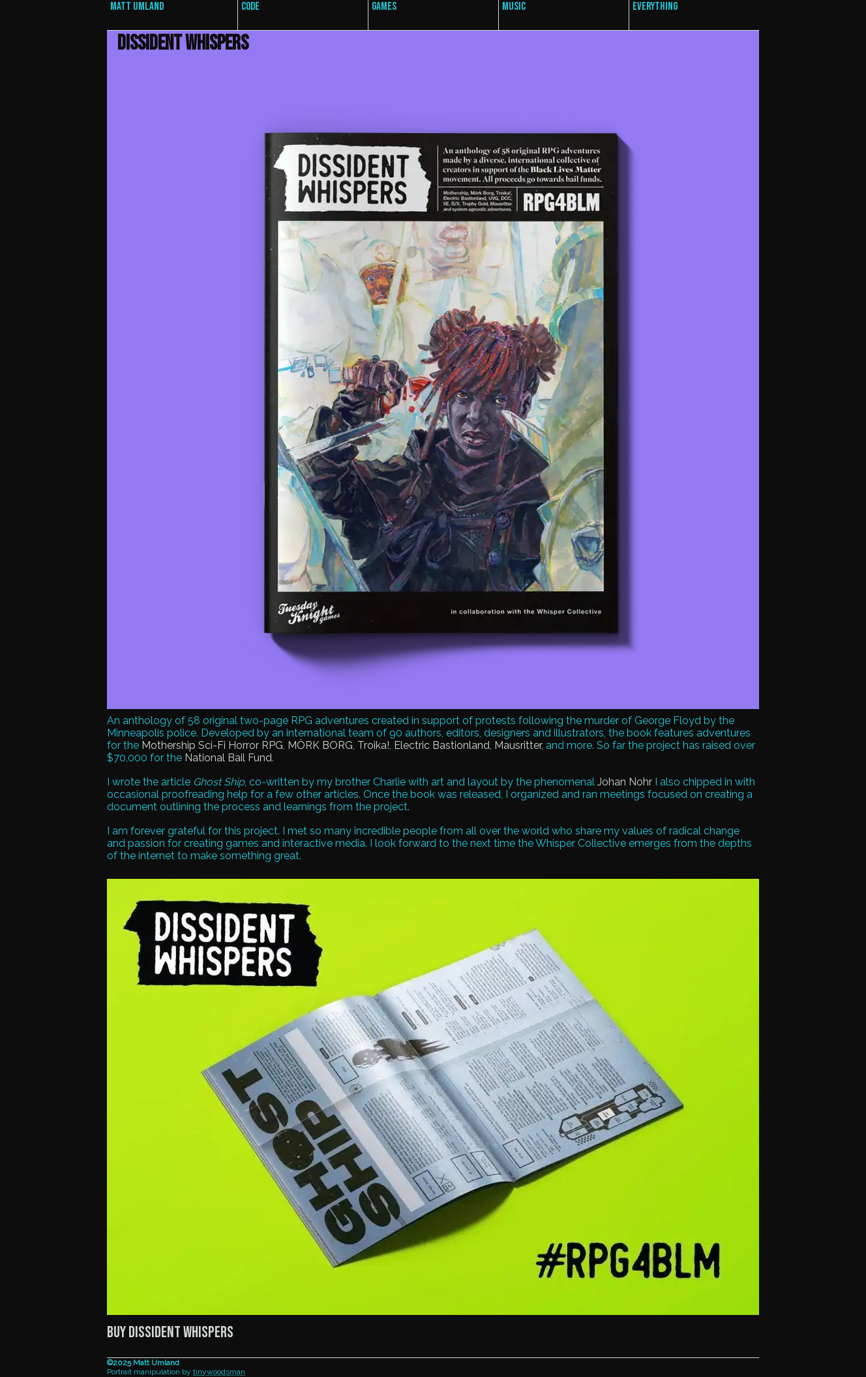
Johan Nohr (624, 782)
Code (250, 6)
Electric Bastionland (442, 745)
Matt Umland (137, 6)
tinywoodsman (219, 1371)
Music (514, 6)
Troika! (373, 745)
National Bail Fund (228, 758)
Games (384, 6)
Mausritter (517, 745)
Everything (655, 6)
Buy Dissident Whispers (170, 1332)
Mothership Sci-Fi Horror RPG (212, 745)
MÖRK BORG (320, 745)
